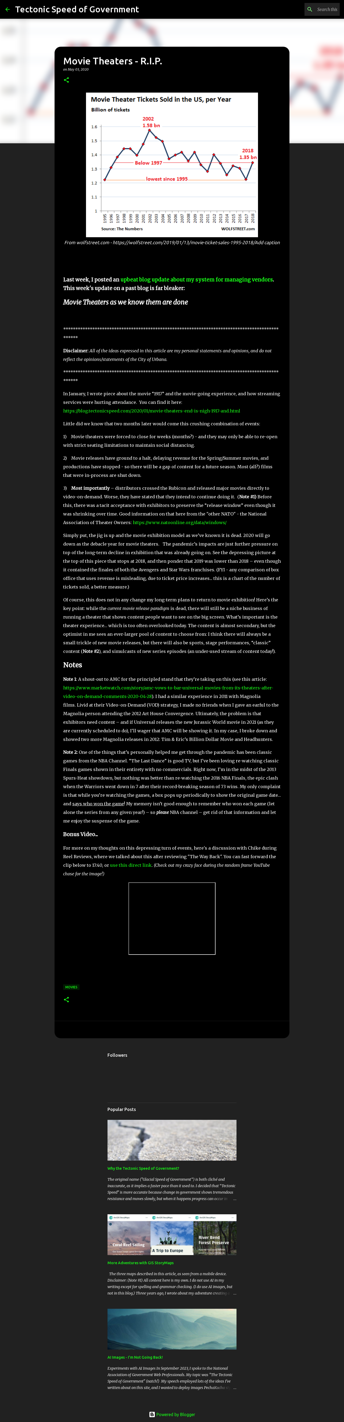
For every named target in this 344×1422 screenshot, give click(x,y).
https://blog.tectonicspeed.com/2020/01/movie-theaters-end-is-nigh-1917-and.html (151, 411)
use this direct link (131, 865)
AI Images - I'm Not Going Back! (135, 1357)
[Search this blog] (311, 9)
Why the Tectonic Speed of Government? (143, 1168)
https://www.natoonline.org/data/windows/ (180, 522)
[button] (66, 80)
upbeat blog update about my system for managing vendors (196, 280)
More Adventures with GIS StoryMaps (141, 1263)
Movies (71, 987)
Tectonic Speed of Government (77, 9)
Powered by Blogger (172, 1414)
